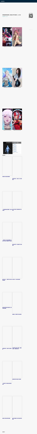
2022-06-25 (7, 16)
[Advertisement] (18, 8)
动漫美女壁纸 (3, 16)
